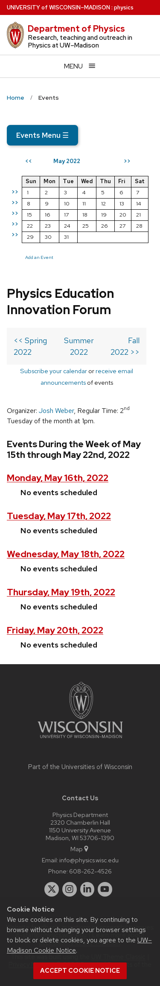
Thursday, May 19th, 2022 (61, 592)
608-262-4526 (90, 871)
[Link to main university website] (80, 739)
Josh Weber (56, 410)
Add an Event (39, 257)
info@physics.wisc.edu (89, 860)
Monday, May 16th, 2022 (57, 478)
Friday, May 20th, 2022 (55, 630)
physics (124, 7)
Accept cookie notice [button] (80, 970)
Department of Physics (76, 28)
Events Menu (42, 135)
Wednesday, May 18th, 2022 (66, 554)
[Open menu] (80, 66)
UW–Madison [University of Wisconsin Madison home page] (58, 7)
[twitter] (51, 889)
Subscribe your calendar (53, 371)
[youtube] (105, 889)
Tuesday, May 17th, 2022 (59, 516)
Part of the (80, 767)
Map (80, 849)
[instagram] (69, 889)
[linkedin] (87, 889)
